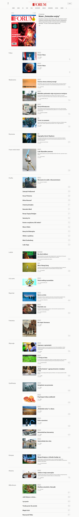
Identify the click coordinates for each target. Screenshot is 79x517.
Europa (18, 8)
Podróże (62, 8)
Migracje (44, 8)
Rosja (32, 8)
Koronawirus (50, 8)
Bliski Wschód (37, 8)
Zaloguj (69, 3)
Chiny (27, 8)
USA (22, 8)
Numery (13, 8)
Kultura (56, 8)
